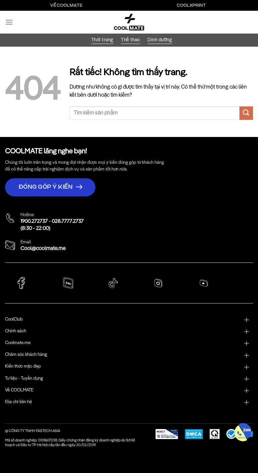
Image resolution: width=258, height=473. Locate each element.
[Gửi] (246, 113)
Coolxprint (191, 5)
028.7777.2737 (68, 221)
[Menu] (9, 22)
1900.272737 (34, 221)
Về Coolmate (66, 5)
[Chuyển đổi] (246, 320)
